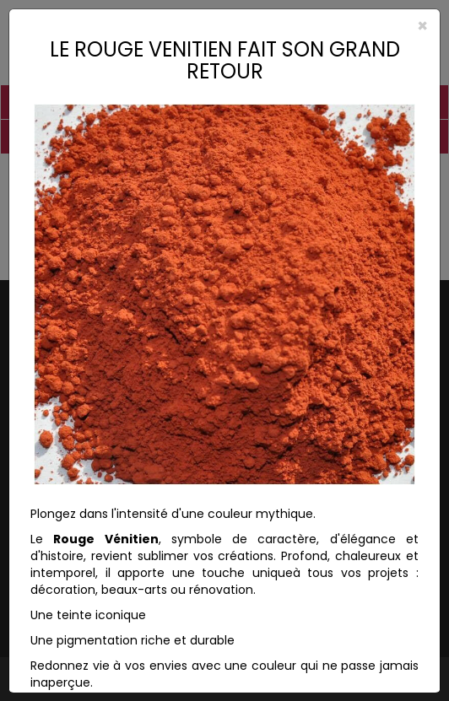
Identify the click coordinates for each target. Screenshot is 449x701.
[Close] (224, 25)
